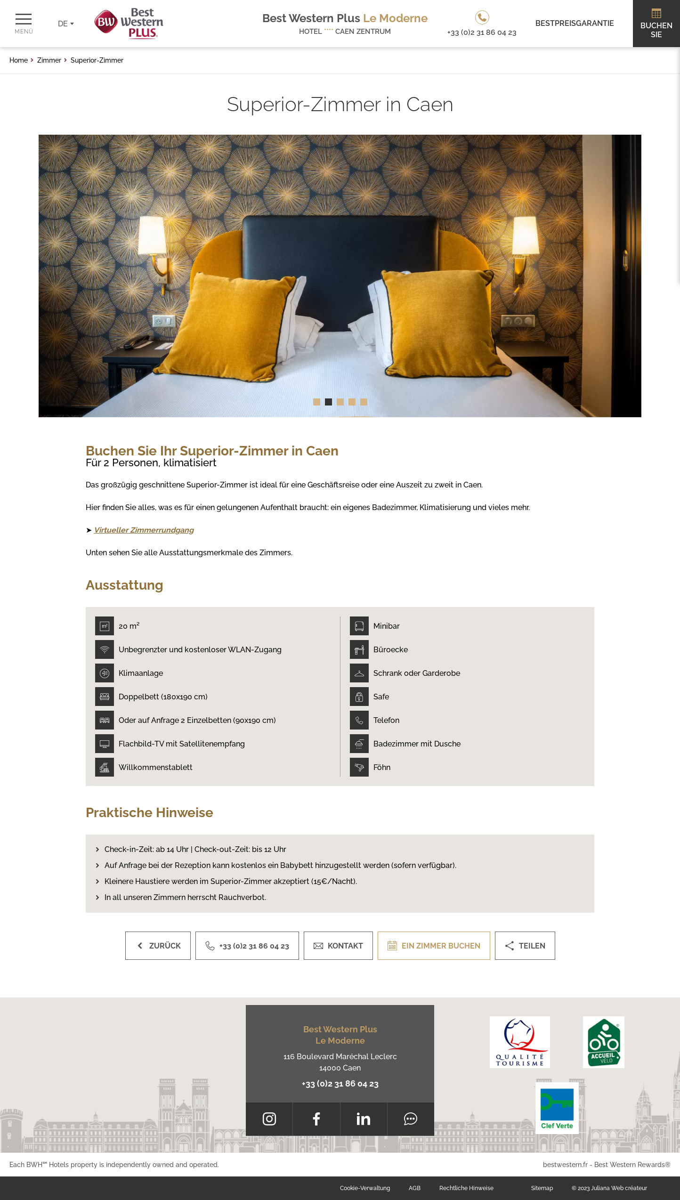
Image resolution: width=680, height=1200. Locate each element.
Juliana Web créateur (619, 1188)
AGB (415, 1188)
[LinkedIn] (363, 1119)
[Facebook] (316, 1119)
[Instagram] (269, 1119)
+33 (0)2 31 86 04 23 (340, 1083)
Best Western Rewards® (632, 1164)
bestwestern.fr (565, 1164)
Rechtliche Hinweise (466, 1188)
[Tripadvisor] (411, 1119)
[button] (316, 401)
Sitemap (542, 1188)
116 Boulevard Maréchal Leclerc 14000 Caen (340, 1062)
